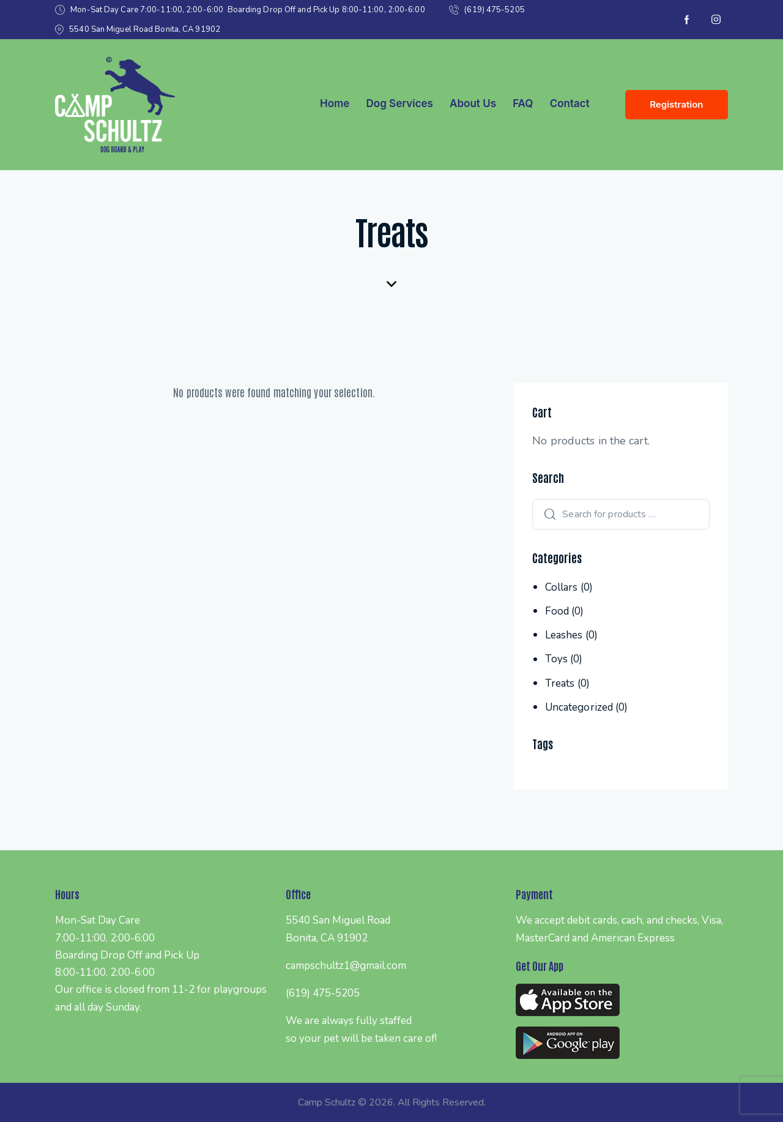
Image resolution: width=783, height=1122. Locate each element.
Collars (561, 587)
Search (547, 514)
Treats (560, 683)
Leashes (564, 635)
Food (557, 611)
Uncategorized (579, 707)
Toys (556, 659)
